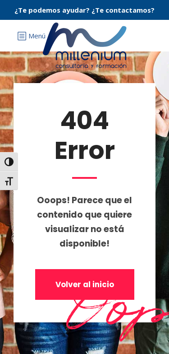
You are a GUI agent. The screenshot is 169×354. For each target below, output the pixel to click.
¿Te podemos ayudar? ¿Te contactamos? (84, 9)
